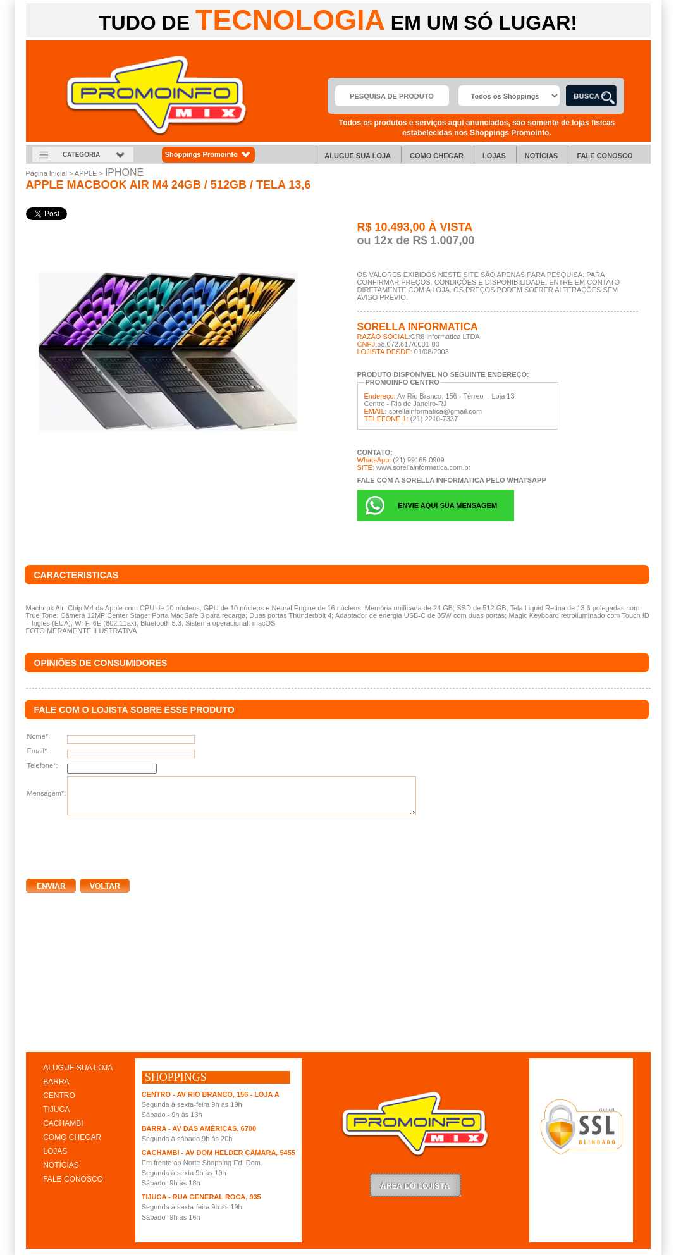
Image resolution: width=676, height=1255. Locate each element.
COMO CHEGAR (72, 1137)
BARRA (56, 1081)
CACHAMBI (63, 1123)
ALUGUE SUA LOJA (78, 1067)
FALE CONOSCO (73, 1179)
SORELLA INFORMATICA (417, 326)
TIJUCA (56, 1109)
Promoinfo (156, 95)
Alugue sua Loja (357, 155)
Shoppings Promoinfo (208, 154)
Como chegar (437, 155)
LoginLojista (415, 1185)
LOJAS (55, 1151)
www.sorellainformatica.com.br (423, 467)
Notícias (541, 155)
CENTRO (59, 1095)
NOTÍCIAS (61, 1165)
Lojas (494, 155)
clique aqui (44, 1038)
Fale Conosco (604, 155)
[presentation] (122, 844)
